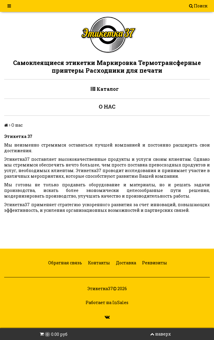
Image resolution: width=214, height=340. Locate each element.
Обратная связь (64, 263)
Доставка (125, 263)
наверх (160, 334)
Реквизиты (154, 263)
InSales (120, 302)
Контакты (98, 263)
